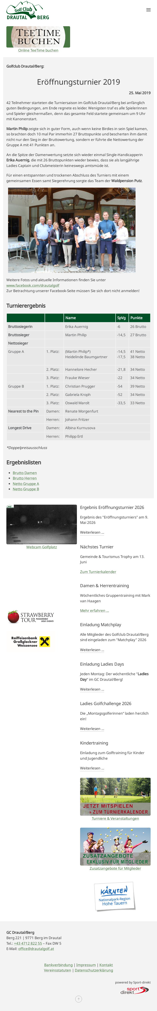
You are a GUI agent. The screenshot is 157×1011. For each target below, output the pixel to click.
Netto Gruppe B (26, 489)
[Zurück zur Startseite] (27, 10)
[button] (148, 9)
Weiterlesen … (92, 532)
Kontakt (106, 964)
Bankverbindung (58, 964)
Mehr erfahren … (94, 610)
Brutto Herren (25, 478)
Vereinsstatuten (57, 970)
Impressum (86, 964)
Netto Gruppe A (26, 483)
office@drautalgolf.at (36, 948)
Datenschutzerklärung (94, 970)
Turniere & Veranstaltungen (115, 818)
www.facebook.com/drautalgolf (32, 285)
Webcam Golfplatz (41, 547)
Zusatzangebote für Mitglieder (115, 868)
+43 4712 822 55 (28, 943)
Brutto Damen (25, 472)
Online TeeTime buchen (38, 50)
